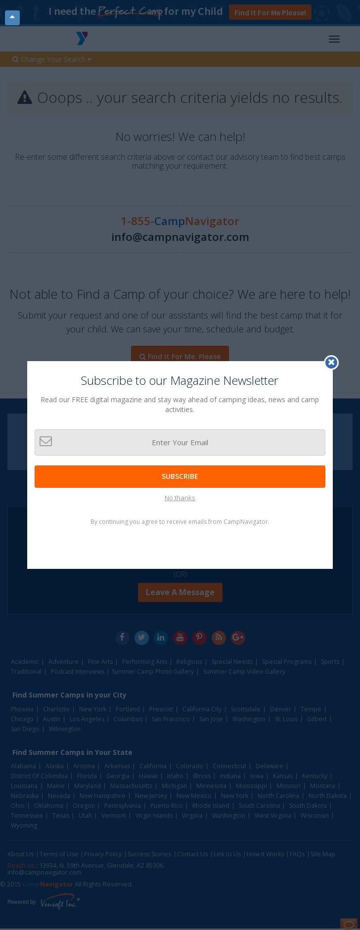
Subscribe (180, 476)
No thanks (180, 497)
